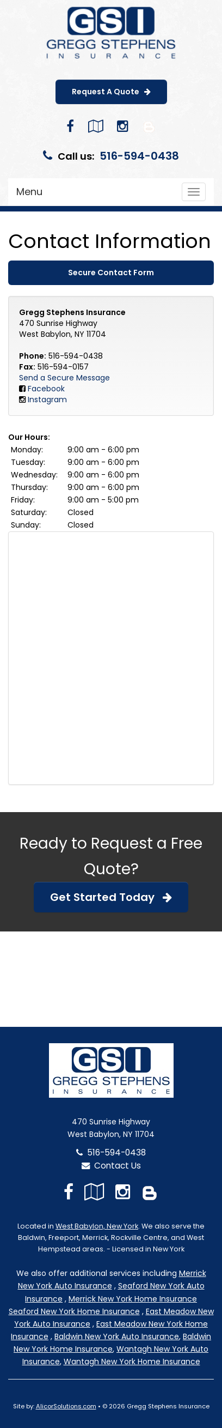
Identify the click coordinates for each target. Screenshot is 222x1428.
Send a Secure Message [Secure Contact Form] (64, 377)
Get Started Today (111, 897)
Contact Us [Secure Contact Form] (111, 1165)
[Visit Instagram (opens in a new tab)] (123, 126)
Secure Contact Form (111, 272)
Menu (29, 191)
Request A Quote (111, 91)
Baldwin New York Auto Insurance (116, 1336)
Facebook (46, 388)
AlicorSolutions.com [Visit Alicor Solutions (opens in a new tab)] (66, 1406)
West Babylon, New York (96, 1226)
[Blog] (149, 126)
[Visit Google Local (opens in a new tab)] (95, 126)
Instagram (47, 399)
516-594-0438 (139, 156)
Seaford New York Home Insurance (74, 1311)
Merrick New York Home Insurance (133, 1298)
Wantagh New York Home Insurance (132, 1361)
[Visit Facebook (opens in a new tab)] (70, 126)
